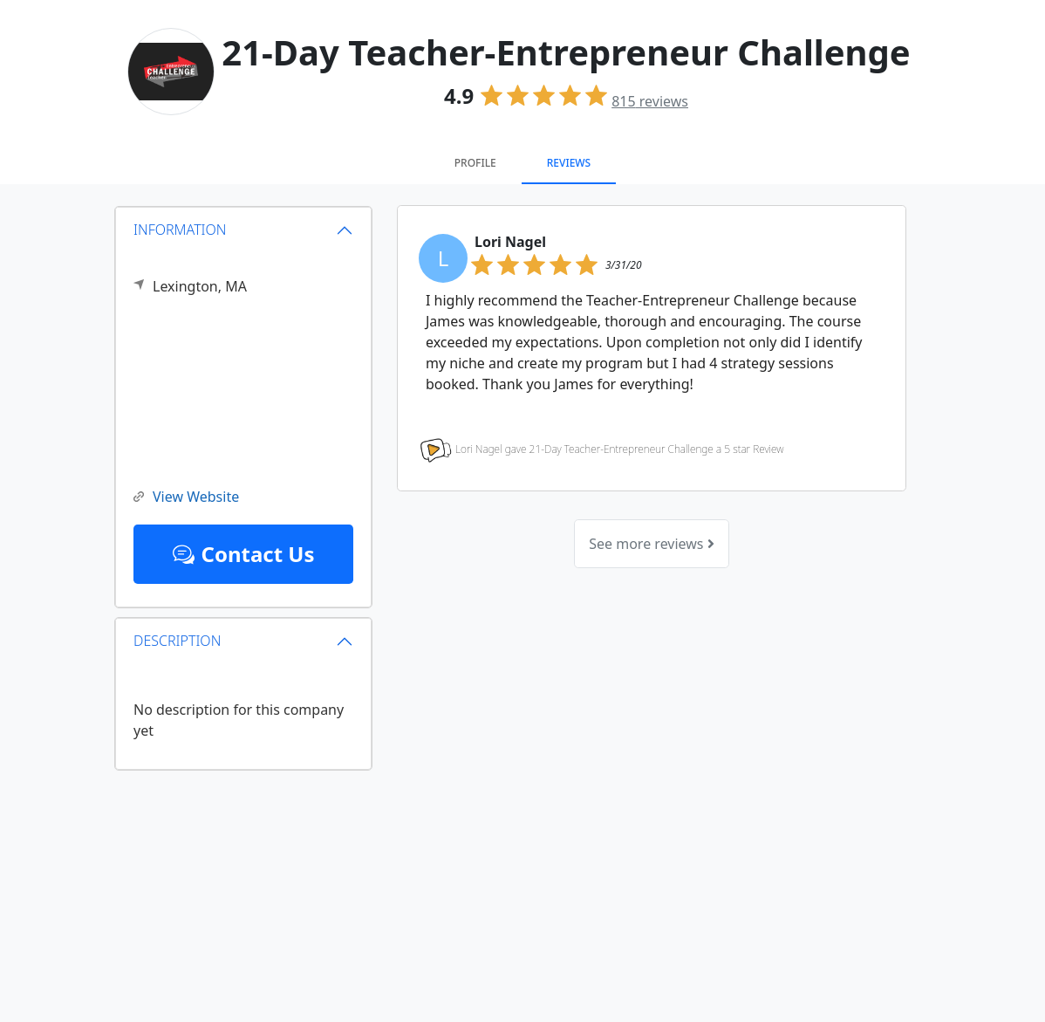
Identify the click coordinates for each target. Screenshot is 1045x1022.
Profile (475, 162)
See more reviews (651, 543)
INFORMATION (180, 229)
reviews (649, 101)
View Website (186, 497)
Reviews (569, 162)
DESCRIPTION (177, 640)
